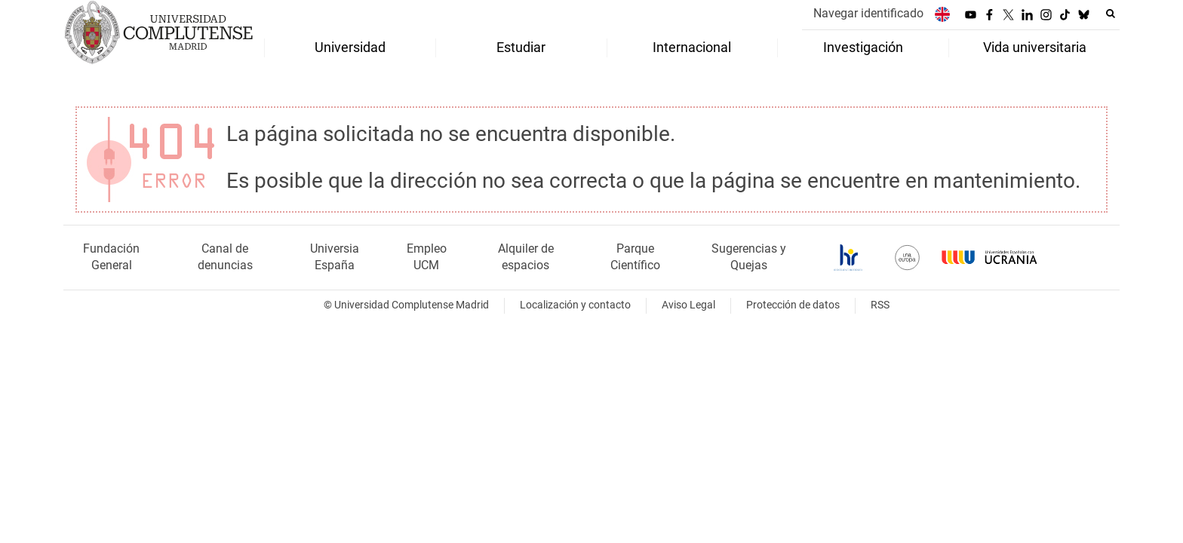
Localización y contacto (575, 305)
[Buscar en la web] (1111, 13)
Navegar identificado (868, 13)
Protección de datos (793, 305)
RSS (880, 305)
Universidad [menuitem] (350, 47)
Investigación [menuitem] (863, 47)
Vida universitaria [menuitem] (1034, 47)
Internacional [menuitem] (692, 47)
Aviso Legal (688, 305)
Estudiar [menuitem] (520, 47)
